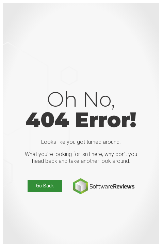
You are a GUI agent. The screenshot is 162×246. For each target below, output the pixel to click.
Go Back (45, 186)
